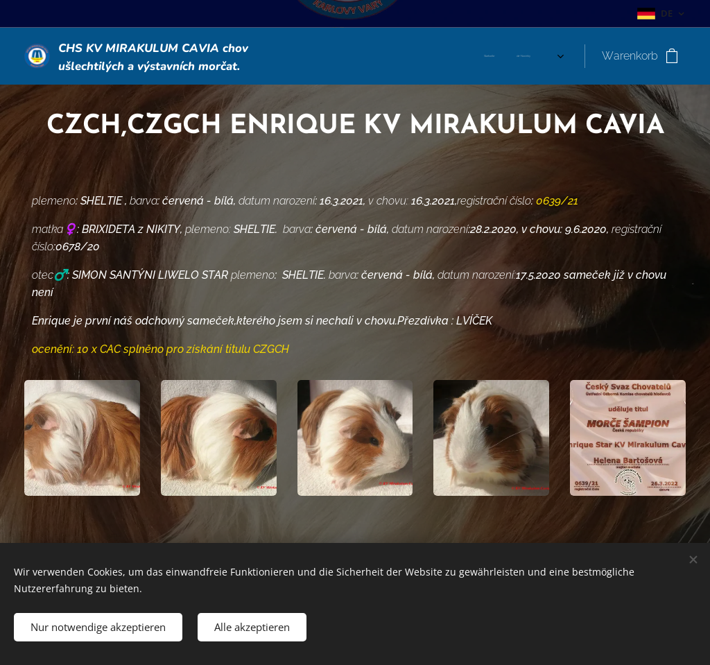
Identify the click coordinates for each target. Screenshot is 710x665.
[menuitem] (358, 56)
